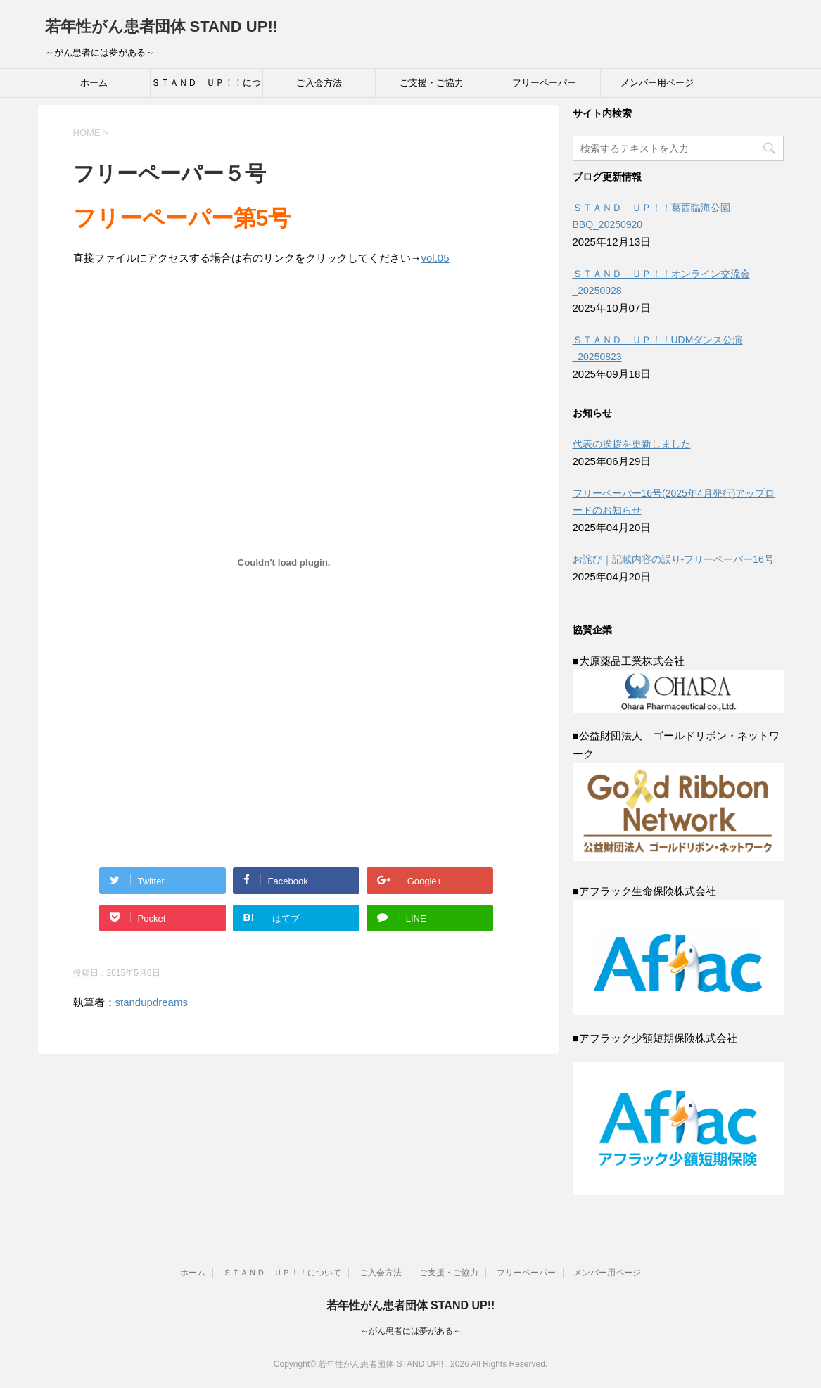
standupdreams (151, 1002)
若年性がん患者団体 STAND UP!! (162, 26)
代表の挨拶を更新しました (632, 444)
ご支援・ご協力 (432, 82)
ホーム (94, 82)
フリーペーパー (544, 82)
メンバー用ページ (657, 82)
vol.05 (435, 258)
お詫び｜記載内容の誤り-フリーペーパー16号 (673, 559)
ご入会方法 (319, 82)
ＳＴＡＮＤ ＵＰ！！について (206, 87)
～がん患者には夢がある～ (411, 1331)
